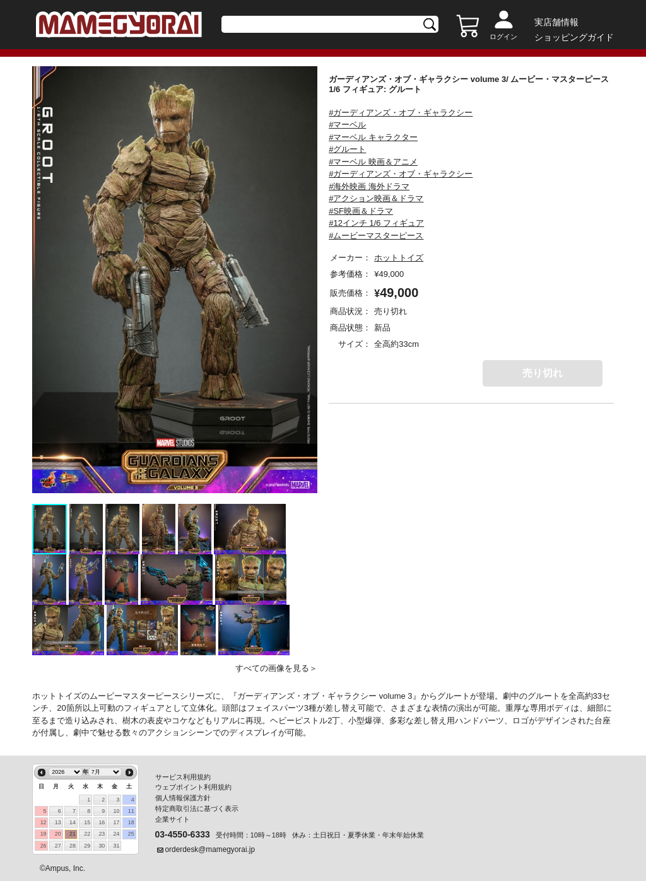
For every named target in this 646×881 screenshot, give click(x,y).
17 (117, 822)
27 (58, 846)
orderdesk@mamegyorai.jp (210, 849)
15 (87, 822)
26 (43, 846)
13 (58, 822)
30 (101, 846)
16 (101, 822)
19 (43, 834)
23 (101, 834)
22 (87, 834)
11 (131, 811)
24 (117, 834)
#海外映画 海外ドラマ (369, 186)
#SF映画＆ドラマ (361, 211)
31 (117, 846)
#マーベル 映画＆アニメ (373, 161)
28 (72, 846)
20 (58, 834)
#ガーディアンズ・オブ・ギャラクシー (401, 112)
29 (87, 846)
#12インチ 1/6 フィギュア (376, 223)
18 (131, 822)
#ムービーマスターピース (376, 235)
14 (72, 822)
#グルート (347, 149)
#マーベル (347, 124)
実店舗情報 (556, 22)
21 (72, 834)
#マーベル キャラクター (373, 137)
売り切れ (542, 373)
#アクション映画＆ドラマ (376, 198)
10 (117, 811)
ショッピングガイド (574, 37)
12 (43, 822)
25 (131, 834)
